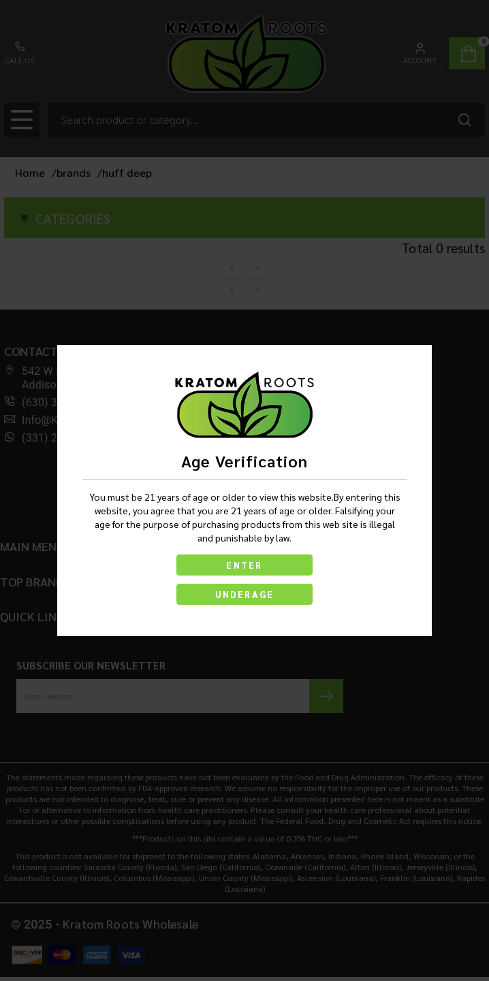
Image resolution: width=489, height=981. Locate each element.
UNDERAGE (244, 594)
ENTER (244, 565)
